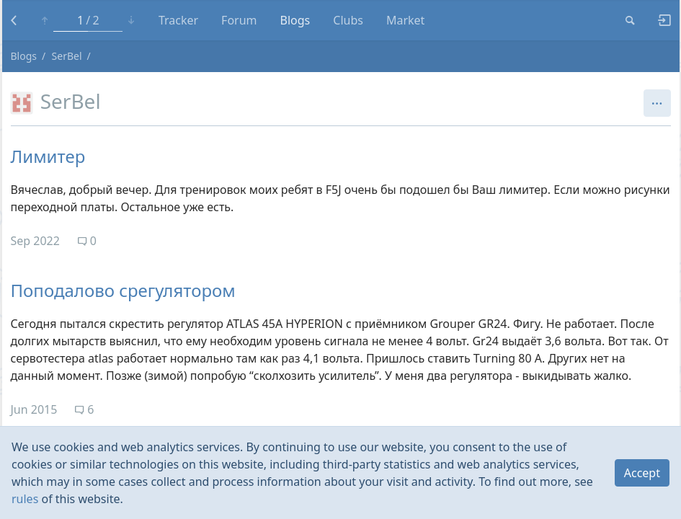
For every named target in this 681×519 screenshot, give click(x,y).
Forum (239, 20)
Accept (642, 473)
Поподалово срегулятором (123, 290)
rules (25, 499)
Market (405, 20)
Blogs (295, 20)
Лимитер (48, 156)
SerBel (67, 56)
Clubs (348, 20)
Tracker (178, 20)
